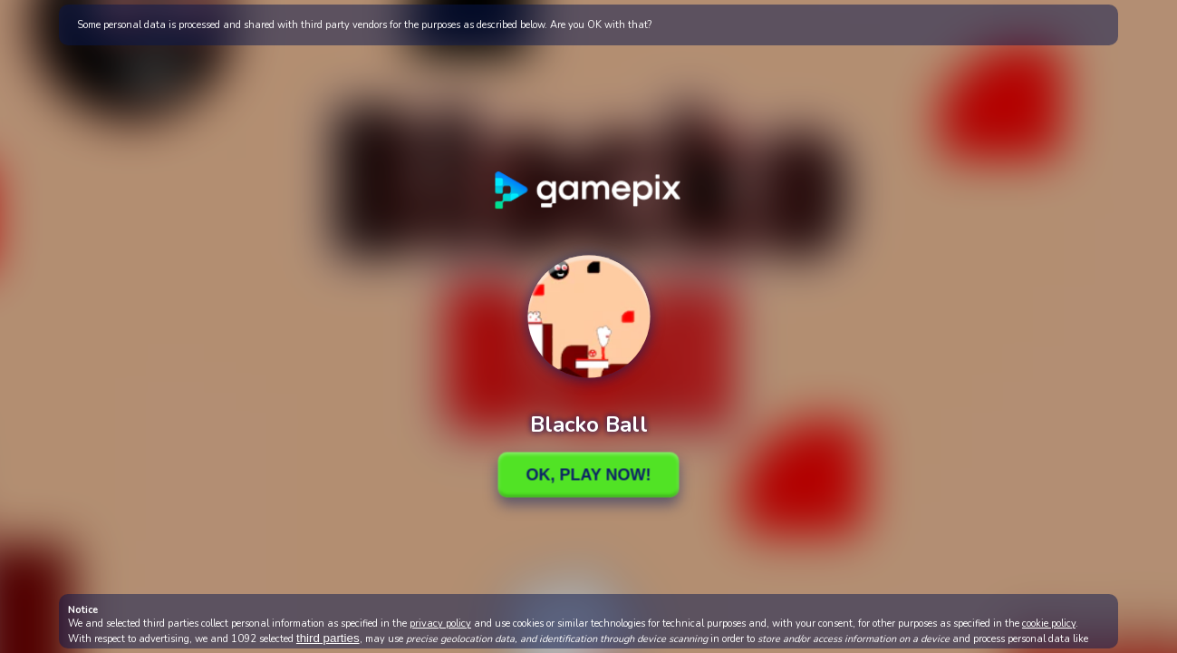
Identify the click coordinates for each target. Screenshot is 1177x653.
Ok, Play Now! (588, 474)
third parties (328, 638)
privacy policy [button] (440, 623)
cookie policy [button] (1049, 623)
